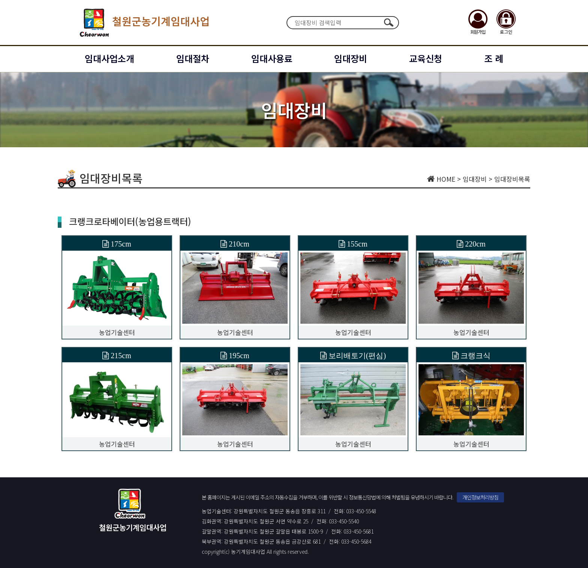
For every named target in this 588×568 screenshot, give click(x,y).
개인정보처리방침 (480, 497)
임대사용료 (271, 58)
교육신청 (425, 58)
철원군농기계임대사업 (143, 22)
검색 (388, 22)
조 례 (493, 58)
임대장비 (350, 58)
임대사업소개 (109, 58)
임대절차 (192, 58)
